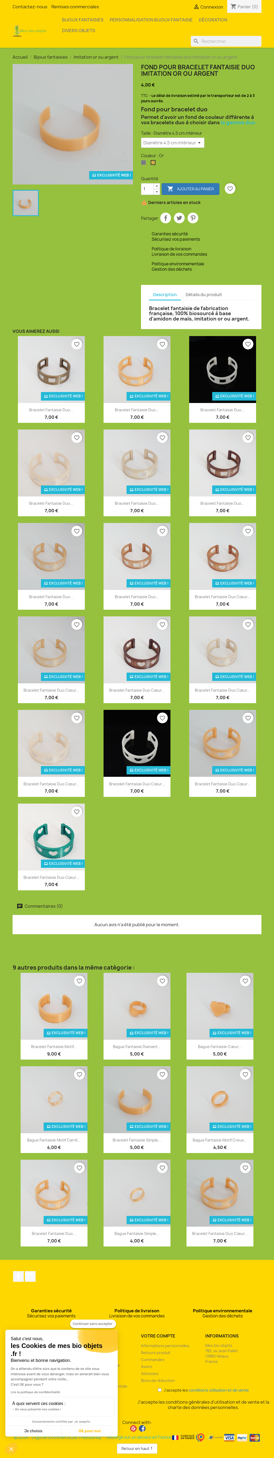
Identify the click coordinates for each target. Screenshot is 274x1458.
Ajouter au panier (190, 189)
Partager (165, 218)
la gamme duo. (239, 122)
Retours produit (155, 1352)
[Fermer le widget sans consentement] (93, 1324)
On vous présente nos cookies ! (38, 1409)
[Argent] (144, 164)
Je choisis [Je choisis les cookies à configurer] (33, 1431)
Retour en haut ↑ (137, 1448)
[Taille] (172, 143)
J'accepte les (203, 1390)
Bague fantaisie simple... (137, 1233)
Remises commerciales (75, 7)
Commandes (152, 1359)
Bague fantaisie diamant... (137, 1046)
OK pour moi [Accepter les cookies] (90, 1431)
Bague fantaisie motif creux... (220, 1140)
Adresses (150, 1373)
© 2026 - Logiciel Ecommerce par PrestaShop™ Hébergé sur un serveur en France (137, 1437)
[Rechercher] (226, 41)
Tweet (179, 218)
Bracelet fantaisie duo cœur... (222, 596)
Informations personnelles (165, 1345)
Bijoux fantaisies (83, 20)
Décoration (213, 20)
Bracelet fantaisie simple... (137, 1140)
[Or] (154, 164)
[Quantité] (147, 189)
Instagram (30, 1276)
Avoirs (146, 1366)
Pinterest (193, 218)
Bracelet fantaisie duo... (51, 409)
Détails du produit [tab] (204, 294)
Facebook (18, 1276)
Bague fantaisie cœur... (220, 1046)
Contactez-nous (30, 7)
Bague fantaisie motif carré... (54, 1140)
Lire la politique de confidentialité (35, 1392)
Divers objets (78, 30)
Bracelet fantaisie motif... (54, 1046)
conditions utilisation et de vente (219, 1390)
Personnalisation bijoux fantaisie (151, 20)
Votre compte (158, 1336)
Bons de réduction (158, 1380)
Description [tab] (165, 294)
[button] (11, 1448)
